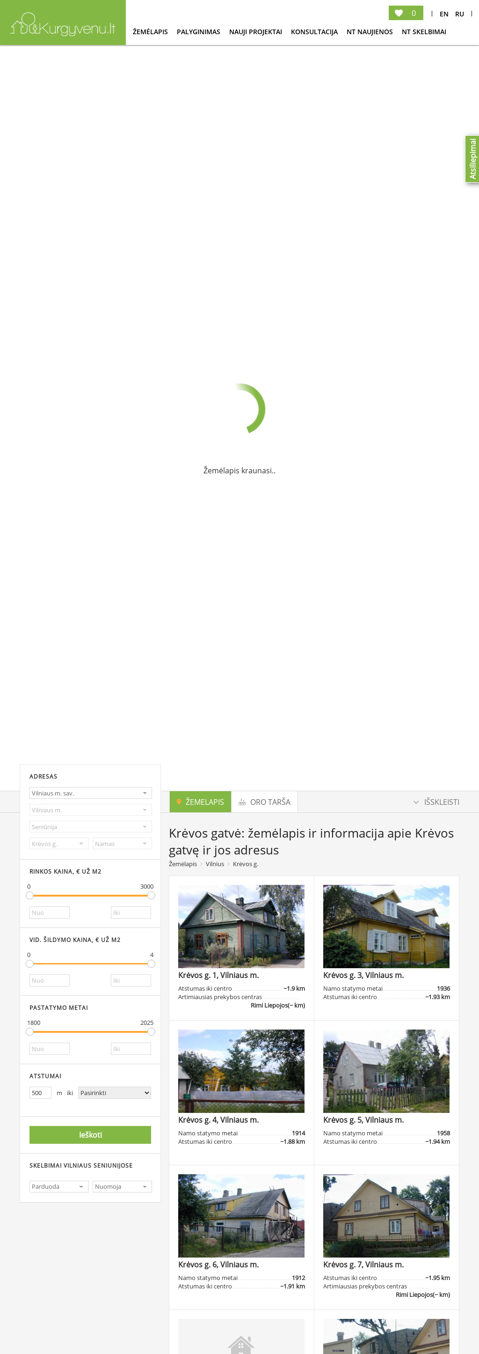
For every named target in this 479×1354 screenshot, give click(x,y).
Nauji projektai (256, 31)
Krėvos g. (245, 864)
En (444, 13)
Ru (459, 13)
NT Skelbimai (424, 31)
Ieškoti (90, 1135)
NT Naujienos (371, 31)
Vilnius (215, 864)
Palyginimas (199, 31)
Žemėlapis (151, 31)
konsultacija (315, 31)
